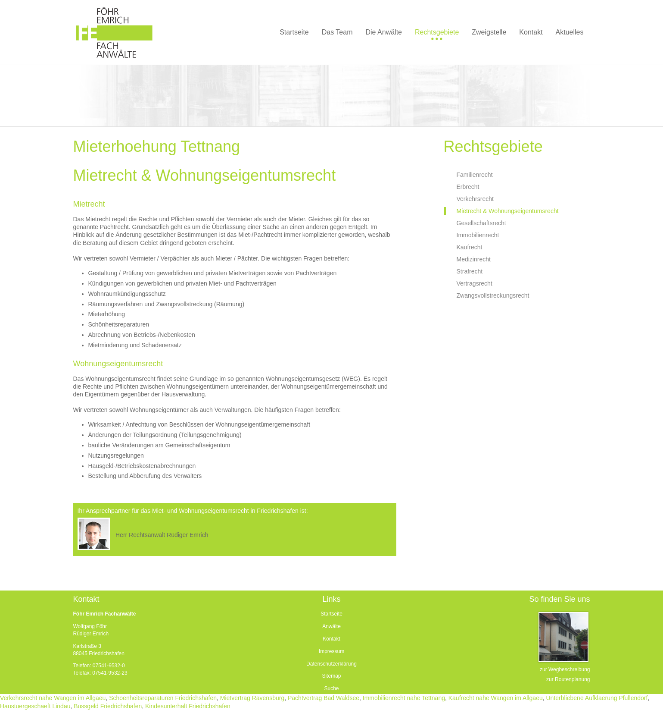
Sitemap (331, 676)
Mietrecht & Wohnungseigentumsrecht (508, 210)
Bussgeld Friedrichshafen (108, 706)
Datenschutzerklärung (331, 664)
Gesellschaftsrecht (481, 223)
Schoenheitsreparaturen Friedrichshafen (163, 697)
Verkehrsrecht (475, 198)
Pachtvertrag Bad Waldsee (323, 697)
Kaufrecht (469, 247)
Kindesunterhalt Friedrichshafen (187, 706)
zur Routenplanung (568, 679)
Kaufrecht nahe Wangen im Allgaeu (495, 697)
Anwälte (331, 626)
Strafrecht (470, 271)
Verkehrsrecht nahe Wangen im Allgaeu (53, 697)
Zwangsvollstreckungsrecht (493, 295)
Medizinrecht (474, 259)
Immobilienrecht (478, 235)
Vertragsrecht (474, 283)
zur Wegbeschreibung (565, 669)
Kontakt (331, 639)
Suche (331, 688)
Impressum (331, 651)
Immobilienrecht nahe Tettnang (404, 697)
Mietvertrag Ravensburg (252, 697)
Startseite (331, 614)
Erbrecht (468, 186)
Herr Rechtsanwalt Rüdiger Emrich (162, 534)
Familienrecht (475, 174)
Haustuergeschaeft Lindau (35, 706)
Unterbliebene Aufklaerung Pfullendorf (597, 697)
